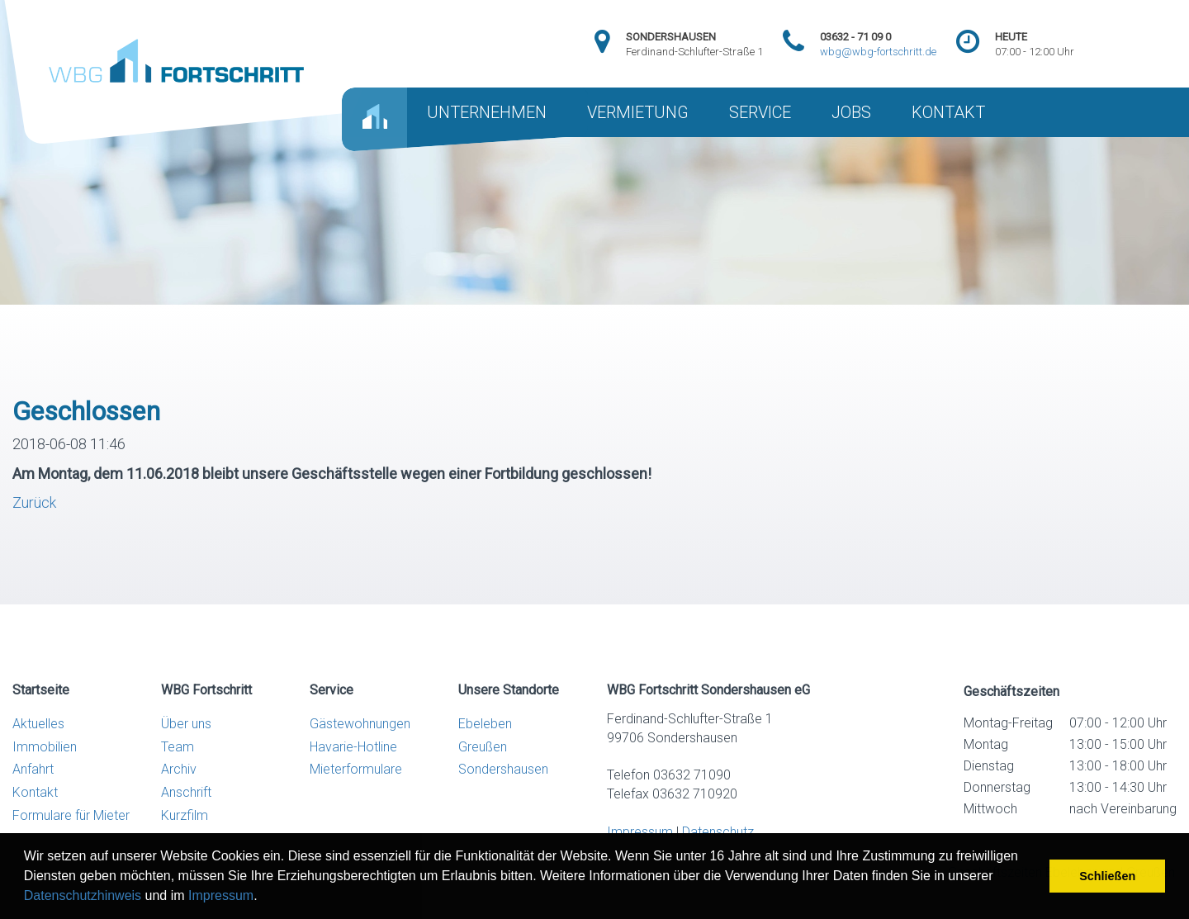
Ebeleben (485, 724)
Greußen (482, 747)
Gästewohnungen (360, 724)
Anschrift (186, 792)
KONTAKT (948, 112)
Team (177, 747)
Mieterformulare (356, 769)
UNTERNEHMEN (487, 112)
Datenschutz (718, 832)
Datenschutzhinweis (82, 895)
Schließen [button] (1107, 876)
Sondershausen (503, 769)
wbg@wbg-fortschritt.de (878, 51)
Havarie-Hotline (353, 747)
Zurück (34, 502)
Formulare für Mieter (71, 815)
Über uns (186, 724)
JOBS (851, 112)
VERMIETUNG (638, 112)
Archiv (179, 769)
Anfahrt (33, 769)
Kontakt (35, 792)
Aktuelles (38, 724)
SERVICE (760, 112)
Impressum (220, 895)
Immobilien (44, 747)
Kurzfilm (184, 815)
